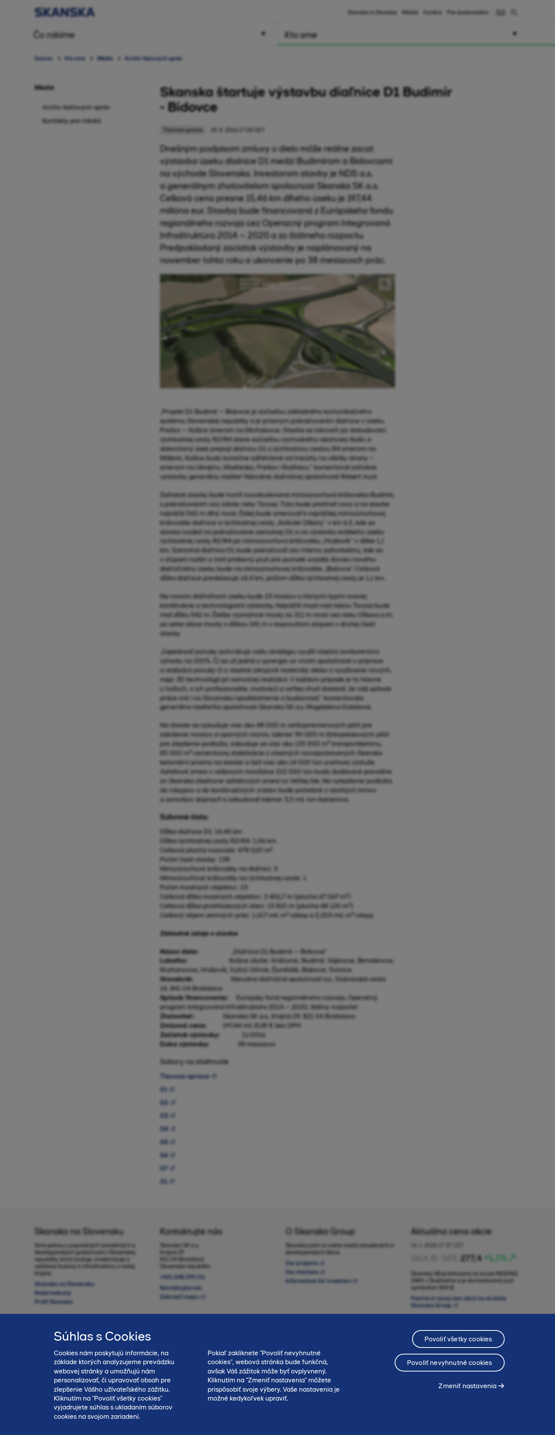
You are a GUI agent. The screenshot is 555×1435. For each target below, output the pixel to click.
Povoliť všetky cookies (458, 1342)
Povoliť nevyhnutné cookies (449, 1365)
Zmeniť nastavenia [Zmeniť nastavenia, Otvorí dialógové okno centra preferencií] (467, 1389)
